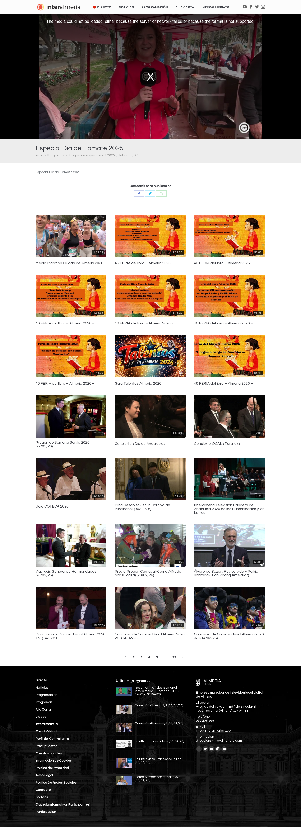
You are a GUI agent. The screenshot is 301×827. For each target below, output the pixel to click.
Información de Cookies (54, 760)
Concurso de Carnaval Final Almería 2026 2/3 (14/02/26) (150, 636)
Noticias (42, 687)
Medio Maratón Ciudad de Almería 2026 (69, 263)
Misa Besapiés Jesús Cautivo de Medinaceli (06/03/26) (142, 507)
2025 (111, 155)
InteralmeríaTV (47, 724)
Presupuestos (46, 746)
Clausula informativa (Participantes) (63, 804)
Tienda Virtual (46, 731)
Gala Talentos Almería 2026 (138, 383)
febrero (125, 155)
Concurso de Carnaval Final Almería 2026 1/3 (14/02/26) (70, 636)
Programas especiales (86, 155)
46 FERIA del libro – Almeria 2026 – (144, 263)
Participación (46, 811)
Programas (55, 155)
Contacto (43, 790)
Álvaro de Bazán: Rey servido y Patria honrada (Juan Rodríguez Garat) (226, 573)
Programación (46, 695)
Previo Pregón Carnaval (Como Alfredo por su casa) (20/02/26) (148, 573)
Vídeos (41, 716)
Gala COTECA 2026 (52, 506)
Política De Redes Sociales (56, 782)
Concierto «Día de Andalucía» (140, 444)
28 (137, 155)
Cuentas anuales (49, 753)
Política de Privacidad (52, 768)
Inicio (39, 155)
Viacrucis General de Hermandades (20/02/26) (66, 573)
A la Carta (43, 709)
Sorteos (42, 797)
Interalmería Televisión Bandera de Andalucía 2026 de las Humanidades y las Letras (229, 509)
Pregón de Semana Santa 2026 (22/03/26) (62, 444)
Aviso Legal (44, 775)
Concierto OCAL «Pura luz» (217, 444)
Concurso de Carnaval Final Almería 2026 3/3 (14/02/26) (229, 636)
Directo (41, 680)
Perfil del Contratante (52, 738)
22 (174, 657)
